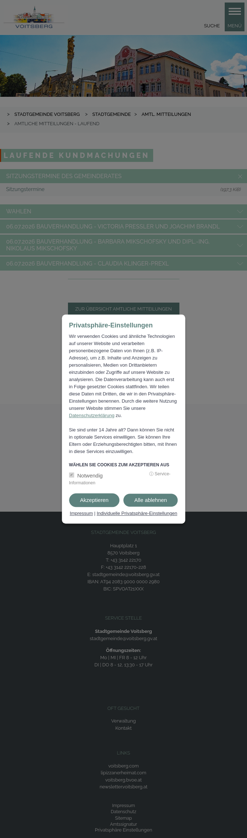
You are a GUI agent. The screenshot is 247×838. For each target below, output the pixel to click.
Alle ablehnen (150, 500)
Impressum (81, 513)
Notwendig (90, 476)
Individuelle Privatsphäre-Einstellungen (137, 513)
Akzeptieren (94, 500)
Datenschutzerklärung (91, 415)
